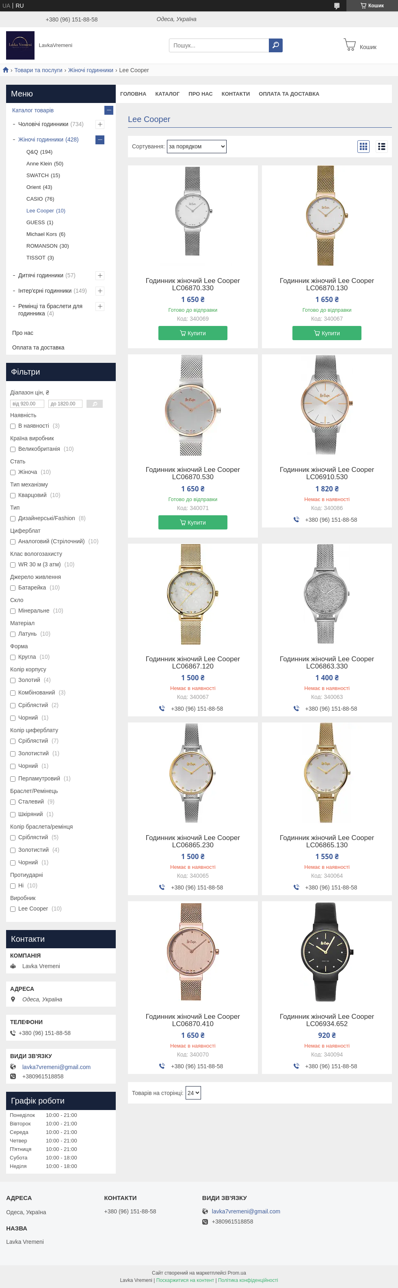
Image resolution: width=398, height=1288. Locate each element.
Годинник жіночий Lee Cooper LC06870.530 (193, 473)
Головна (133, 94)
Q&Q (32, 152)
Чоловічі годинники (43, 124)
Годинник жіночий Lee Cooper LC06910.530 (327, 473)
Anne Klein (39, 164)
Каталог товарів (33, 110)
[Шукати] (276, 45)
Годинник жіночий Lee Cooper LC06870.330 (193, 284)
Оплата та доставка (289, 94)
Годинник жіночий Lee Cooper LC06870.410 (193, 1020)
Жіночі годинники (90, 70)
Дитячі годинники (40, 275)
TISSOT (35, 258)
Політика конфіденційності (248, 1280)
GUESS (35, 222)
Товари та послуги (38, 70)
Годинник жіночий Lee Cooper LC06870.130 (327, 284)
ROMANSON (42, 246)
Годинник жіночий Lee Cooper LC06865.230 (193, 841)
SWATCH (37, 175)
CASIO (34, 199)
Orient (33, 187)
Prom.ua (237, 1273)
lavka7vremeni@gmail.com (56, 1067)
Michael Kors (41, 234)
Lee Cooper (40, 211)
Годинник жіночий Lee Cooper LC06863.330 (327, 663)
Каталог (167, 94)
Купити (197, 333)
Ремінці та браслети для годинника (50, 310)
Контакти (236, 94)
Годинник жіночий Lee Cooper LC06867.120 (193, 663)
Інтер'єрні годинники (44, 290)
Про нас (200, 94)
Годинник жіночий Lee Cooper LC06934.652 (327, 1020)
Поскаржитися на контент (185, 1280)
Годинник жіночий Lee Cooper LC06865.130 (327, 841)
